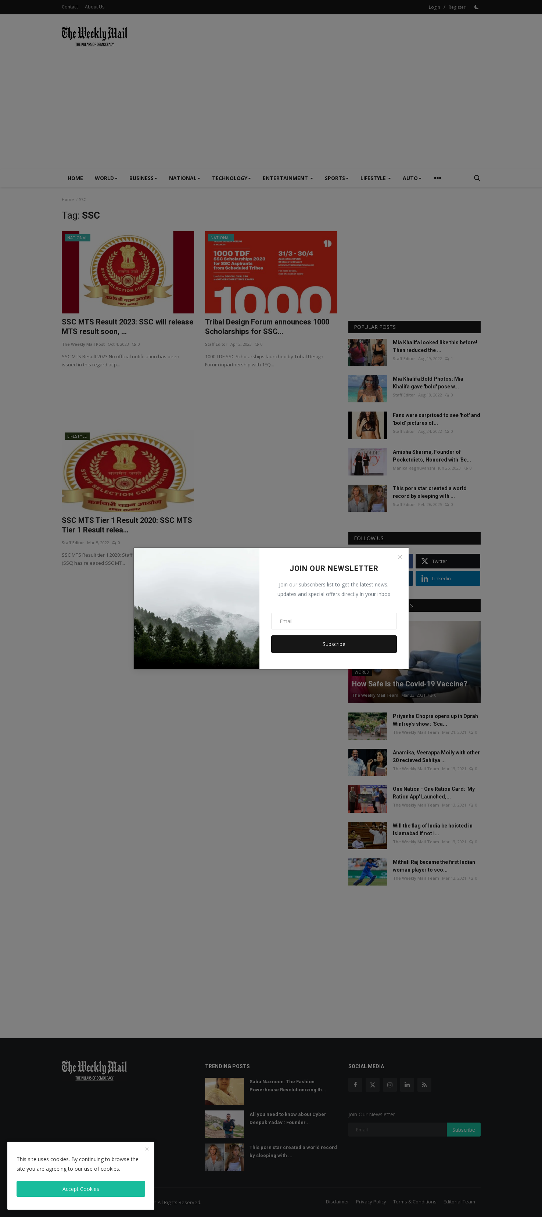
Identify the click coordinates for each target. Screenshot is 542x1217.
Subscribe (334, 643)
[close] (147, 1149)
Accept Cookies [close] (80, 1188)
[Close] (399, 557)
